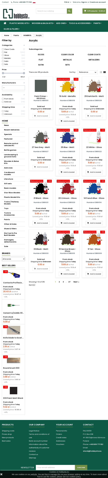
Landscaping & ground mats (11, 155)
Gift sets (8, 183)
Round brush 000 (11, 368)
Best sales (6, 441)
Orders (59, 434)
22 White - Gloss (94, 147)
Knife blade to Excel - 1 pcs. (13, 338)
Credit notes (61, 437)
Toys (6, 208)
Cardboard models (9, 173)
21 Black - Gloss (41, 198)
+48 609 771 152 (25, 2)
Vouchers (60, 444)
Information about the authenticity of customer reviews (39, 447)
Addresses (60, 441)
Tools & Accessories (79, 23)
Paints (97, 23)
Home (5, 120)
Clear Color (67, 54)
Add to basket (41, 116)
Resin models (10, 188)
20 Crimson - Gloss (67, 198)
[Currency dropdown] (68, 2)
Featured (8, 139)
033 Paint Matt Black (13, 398)
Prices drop (7, 434)
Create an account (98, 2)
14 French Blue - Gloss (94, 198)
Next (76, 282)
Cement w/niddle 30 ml (13, 313)
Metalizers (94, 59)
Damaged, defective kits (10, 241)
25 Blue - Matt (67, 147)
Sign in (84, 2)
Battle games (10, 150)
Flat (41, 59)
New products (8, 437)
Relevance (88, 72)
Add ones (61, 23)
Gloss (41, 54)
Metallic (67, 59)
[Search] (54, 11)
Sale (6, 246)
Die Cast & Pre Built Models (10, 234)
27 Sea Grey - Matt (41, 147)
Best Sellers (9, 265)
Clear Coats (94, 54)
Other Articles (10, 224)
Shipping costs (8, 431)
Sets (67, 64)
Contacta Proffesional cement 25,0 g (13, 283)
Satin (41, 64)
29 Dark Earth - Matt (94, 96)
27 (69, 282)
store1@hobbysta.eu (92, 451)
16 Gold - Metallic (67, 96)
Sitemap (32, 458)
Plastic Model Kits (19, 23)
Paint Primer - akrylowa (41, 97)
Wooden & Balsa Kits (42, 23)
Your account (64, 424)
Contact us (33, 454)
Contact (5, 2)
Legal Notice (34, 431)
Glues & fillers (11, 29)
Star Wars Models (12, 192)
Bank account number (38, 441)
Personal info (61, 431)
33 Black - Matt (41, 249)
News (6, 125)
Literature (8, 179)
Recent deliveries (11, 130)
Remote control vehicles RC (11, 144)
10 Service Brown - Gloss (67, 250)
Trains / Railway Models (11, 202)
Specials (8, 134)
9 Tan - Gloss (94, 249)
